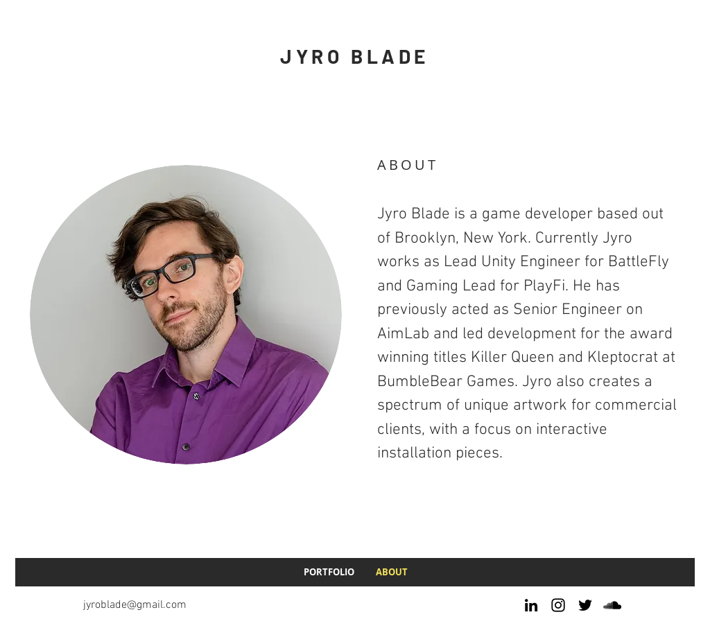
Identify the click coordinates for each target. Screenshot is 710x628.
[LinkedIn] (531, 605)
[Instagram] (558, 605)
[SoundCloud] (612, 605)
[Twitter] (585, 605)
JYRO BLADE (354, 56)
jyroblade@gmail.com (135, 605)
